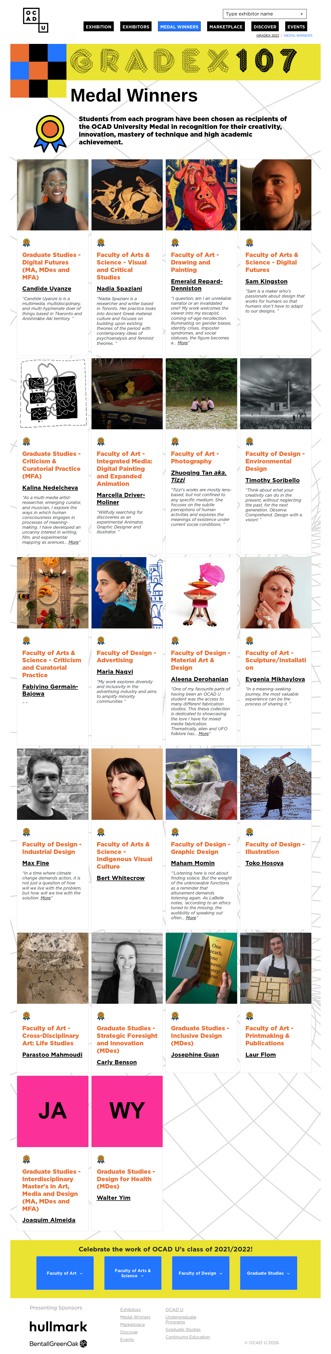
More (183, 343)
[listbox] (265, 14)
